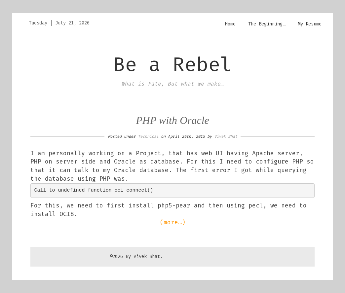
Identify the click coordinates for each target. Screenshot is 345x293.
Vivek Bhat (225, 136)
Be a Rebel (172, 64)
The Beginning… (266, 24)
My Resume (310, 24)
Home (230, 24)
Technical (148, 136)
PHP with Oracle (172, 120)
